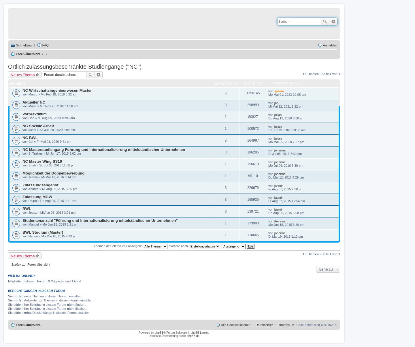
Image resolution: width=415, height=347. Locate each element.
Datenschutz (264, 325)
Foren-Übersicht (28, 54)
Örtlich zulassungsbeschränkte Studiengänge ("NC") (75, 66)
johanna (280, 150)
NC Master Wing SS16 (42, 161)
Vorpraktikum (34, 114)
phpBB (159, 332)
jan (276, 103)
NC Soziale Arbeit (38, 126)
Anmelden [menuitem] (330, 45)
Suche (325, 21)
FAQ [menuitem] (45, 45)
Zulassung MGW (37, 197)
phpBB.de (193, 335)
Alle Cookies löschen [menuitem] (235, 325)
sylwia (279, 91)
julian (278, 115)
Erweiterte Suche (333, 21)
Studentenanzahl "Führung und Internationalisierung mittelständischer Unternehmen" (100, 220)
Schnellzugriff (25, 45)
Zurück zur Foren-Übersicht (31, 264)
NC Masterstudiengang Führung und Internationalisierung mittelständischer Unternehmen (103, 149)
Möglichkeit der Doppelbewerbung (53, 173)
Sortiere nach (194, 246)
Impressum (286, 325)
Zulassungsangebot (40, 185)
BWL (26, 209)
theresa (279, 221)
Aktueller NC (33, 102)
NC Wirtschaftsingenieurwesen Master (57, 90)
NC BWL (30, 138)
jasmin (279, 185)
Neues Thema (23, 74)
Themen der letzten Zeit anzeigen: (130, 246)
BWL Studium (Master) (42, 232)
